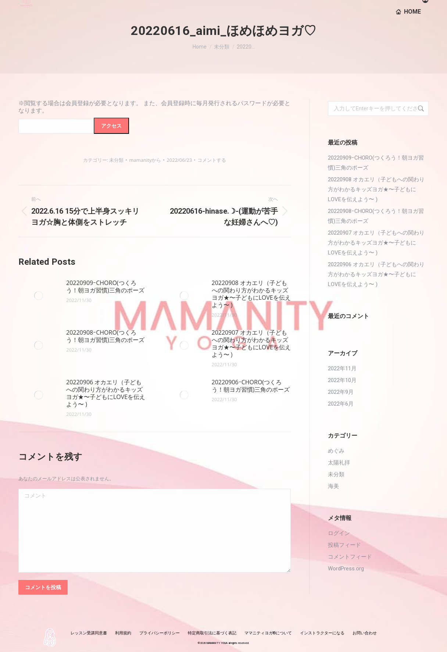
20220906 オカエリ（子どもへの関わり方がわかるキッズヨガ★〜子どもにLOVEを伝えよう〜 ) (105, 393)
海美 (333, 486)
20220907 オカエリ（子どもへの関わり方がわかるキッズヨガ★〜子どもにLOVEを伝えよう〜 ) (251, 343)
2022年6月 (341, 403)
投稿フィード (344, 545)
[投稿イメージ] (38, 295)
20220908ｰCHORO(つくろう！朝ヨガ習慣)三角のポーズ (105, 336)
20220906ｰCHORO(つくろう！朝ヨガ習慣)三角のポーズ (251, 385)
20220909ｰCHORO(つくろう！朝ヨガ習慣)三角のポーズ (105, 286)
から (145, 160)
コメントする (211, 160)
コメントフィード (350, 556)
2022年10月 (342, 380)
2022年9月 (341, 392)
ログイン (339, 533)
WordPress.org (346, 568)
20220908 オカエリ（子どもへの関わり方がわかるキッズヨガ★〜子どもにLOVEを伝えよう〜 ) (251, 294)
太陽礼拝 (339, 462)
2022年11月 (342, 368)
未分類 (116, 160)
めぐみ (336, 451)
